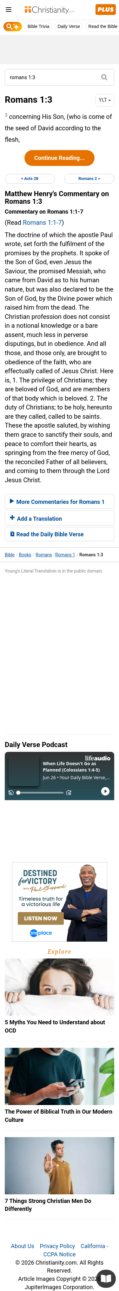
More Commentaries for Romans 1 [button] (57, 501)
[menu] (8, 10)
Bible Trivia (38, 26)
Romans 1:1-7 (42, 222)
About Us (22, 1246)
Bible (10, 554)
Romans (44, 554)
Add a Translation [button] (36, 518)
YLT (104, 100)
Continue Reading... (59, 158)
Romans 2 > (89, 178)
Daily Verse (68, 26)
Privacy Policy (57, 1246)
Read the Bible (102, 26)
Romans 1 (65, 554)
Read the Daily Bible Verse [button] (47, 534)
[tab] (59, 501)
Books (25, 554)
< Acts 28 (29, 178)
